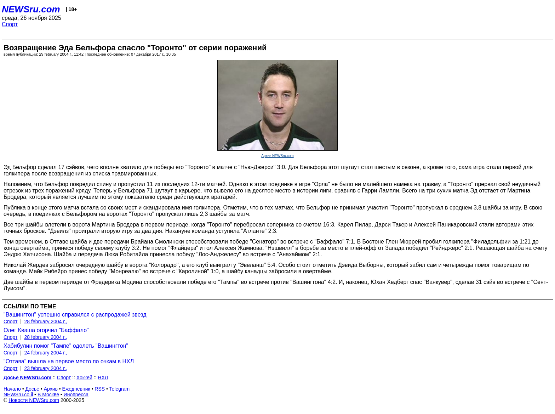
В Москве (48, 394)
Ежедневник (76, 389)
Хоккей (84, 377)
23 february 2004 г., (45, 368)
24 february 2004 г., (45, 353)
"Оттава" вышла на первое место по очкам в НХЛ (69, 361)
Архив (51, 389)
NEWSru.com (31, 9)
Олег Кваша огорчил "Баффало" (46, 330)
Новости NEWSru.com (33, 400)
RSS (100, 389)
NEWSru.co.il (18, 394)
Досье (32, 389)
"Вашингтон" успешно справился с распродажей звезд (75, 315)
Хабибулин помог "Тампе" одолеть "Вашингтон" (66, 346)
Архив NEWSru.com (277, 156)
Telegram (119, 389)
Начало (12, 389)
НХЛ (103, 377)
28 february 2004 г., (45, 321)
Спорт (10, 24)
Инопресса (76, 394)
